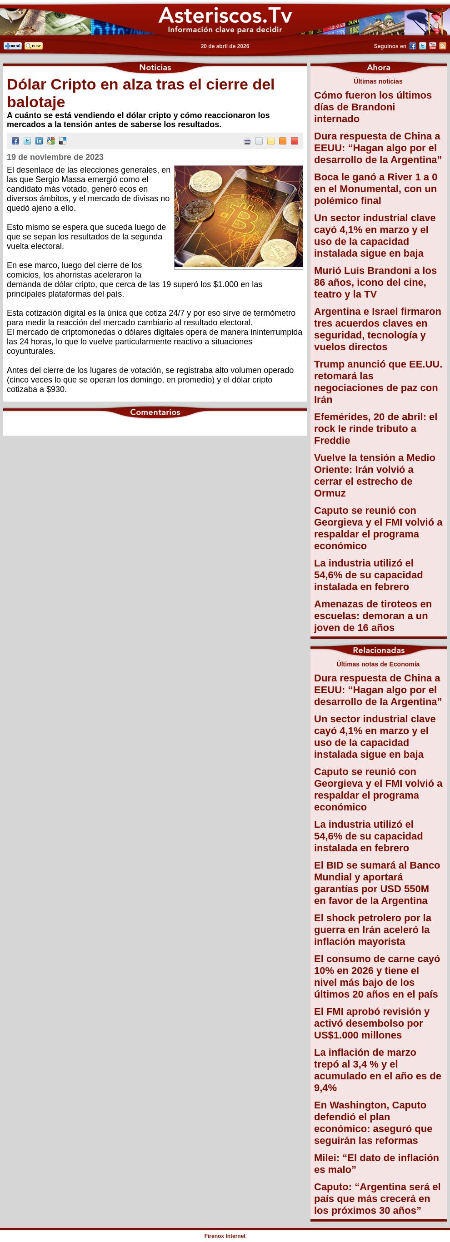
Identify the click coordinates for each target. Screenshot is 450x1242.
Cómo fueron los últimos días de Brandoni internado (373, 106)
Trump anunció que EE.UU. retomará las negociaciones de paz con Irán (378, 381)
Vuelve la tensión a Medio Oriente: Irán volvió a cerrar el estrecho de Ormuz (374, 475)
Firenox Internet (225, 1236)
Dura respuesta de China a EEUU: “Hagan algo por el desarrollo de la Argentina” (378, 147)
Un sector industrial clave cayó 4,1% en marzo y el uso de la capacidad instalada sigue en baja (375, 235)
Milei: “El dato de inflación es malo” (376, 1163)
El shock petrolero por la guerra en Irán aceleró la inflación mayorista (372, 929)
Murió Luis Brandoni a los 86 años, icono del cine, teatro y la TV (375, 282)
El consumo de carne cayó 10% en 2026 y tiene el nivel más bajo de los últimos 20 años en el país (377, 976)
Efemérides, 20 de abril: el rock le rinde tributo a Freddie (375, 428)
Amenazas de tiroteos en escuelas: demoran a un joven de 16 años (373, 615)
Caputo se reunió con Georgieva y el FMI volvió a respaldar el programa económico (378, 528)
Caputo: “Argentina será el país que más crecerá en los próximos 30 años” (377, 1198)
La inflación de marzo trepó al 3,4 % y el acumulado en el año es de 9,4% (377, 1070)
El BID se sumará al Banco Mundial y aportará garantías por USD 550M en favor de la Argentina (377, 882)
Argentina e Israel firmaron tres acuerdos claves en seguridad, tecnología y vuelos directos (377, 329)
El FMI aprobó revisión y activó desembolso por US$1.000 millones (372, 1023)
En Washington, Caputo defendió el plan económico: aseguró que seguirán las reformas (373, 1122)
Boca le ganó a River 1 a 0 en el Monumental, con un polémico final (375, 188)
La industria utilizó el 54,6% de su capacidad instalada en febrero (368, 574)
